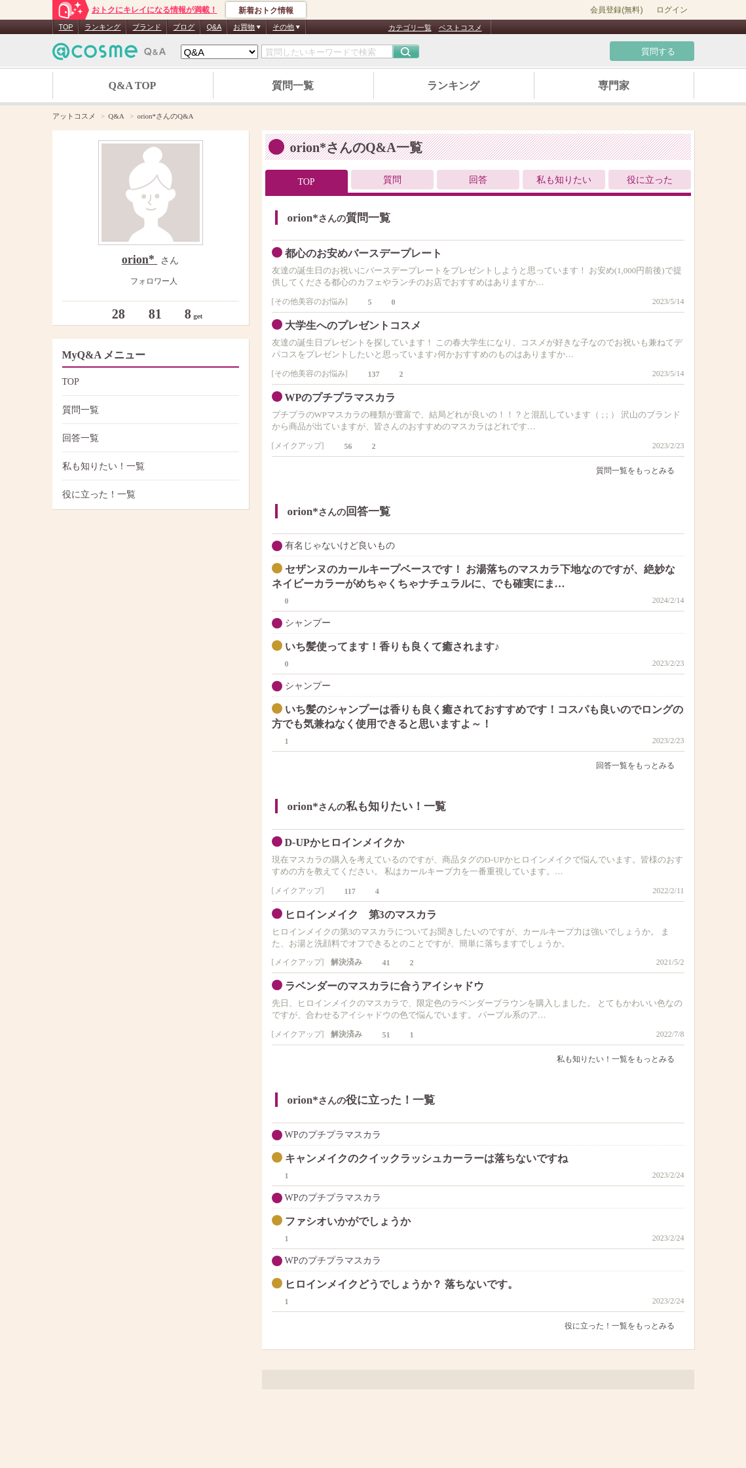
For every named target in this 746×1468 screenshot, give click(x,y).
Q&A (213, 27)
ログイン (672, 9)
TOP (66, 27)
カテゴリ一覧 (410, 27)
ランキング (102, 27)
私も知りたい (563, 180)
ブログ (184, 27)
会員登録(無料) (616, 9)
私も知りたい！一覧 (149, 466)
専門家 (613, 85)
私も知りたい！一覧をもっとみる (620, 1059)
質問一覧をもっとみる (640, 470)
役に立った (650, 180)
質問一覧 (293, 85)
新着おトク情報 (265, 10)
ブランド (146, 27)
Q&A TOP (133, 85)
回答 (478, 180)
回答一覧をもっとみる (640, 765)
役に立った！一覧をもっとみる (624, 1326)
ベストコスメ (460, 27)
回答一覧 (149, 438)
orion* (140, 259)
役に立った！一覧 (149, 494)
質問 (392, 180)
